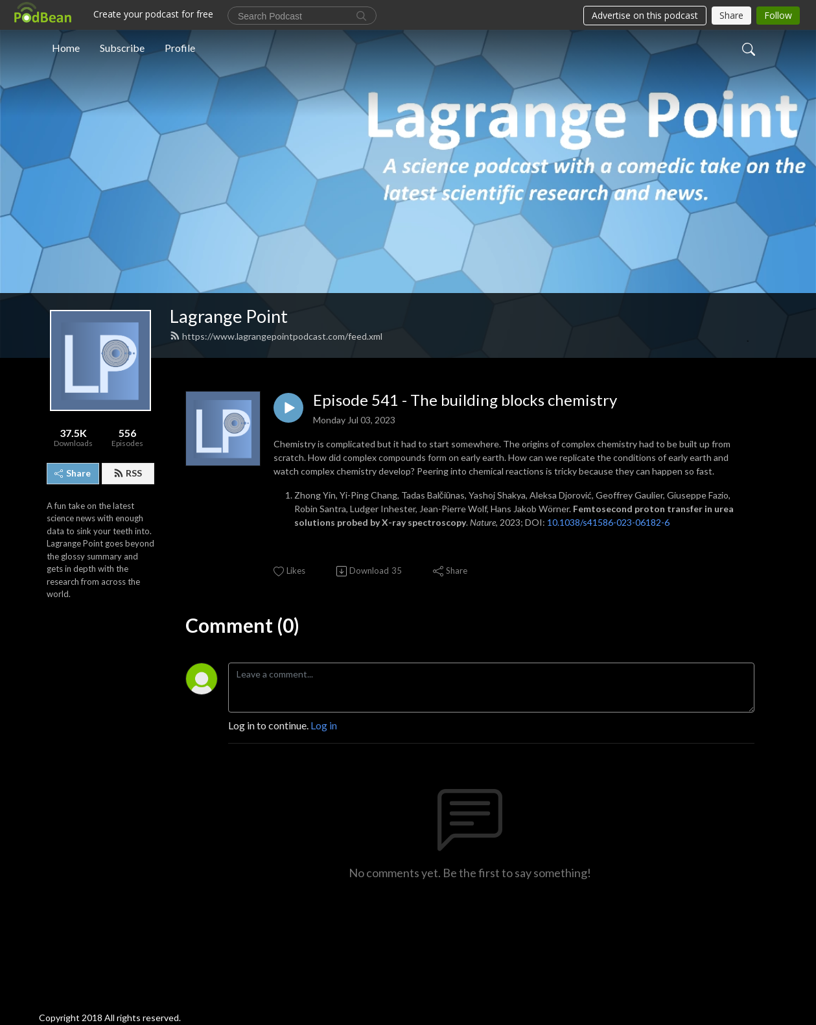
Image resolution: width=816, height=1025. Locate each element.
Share (72, 472)
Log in (323, 725)
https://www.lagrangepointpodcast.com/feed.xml (276, 336)
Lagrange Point (229, 316)
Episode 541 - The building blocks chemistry (465, 400)
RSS (127, 472)
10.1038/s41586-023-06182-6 (608, 522)
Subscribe (122, 47)
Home (66, 47)
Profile (180, 47)
